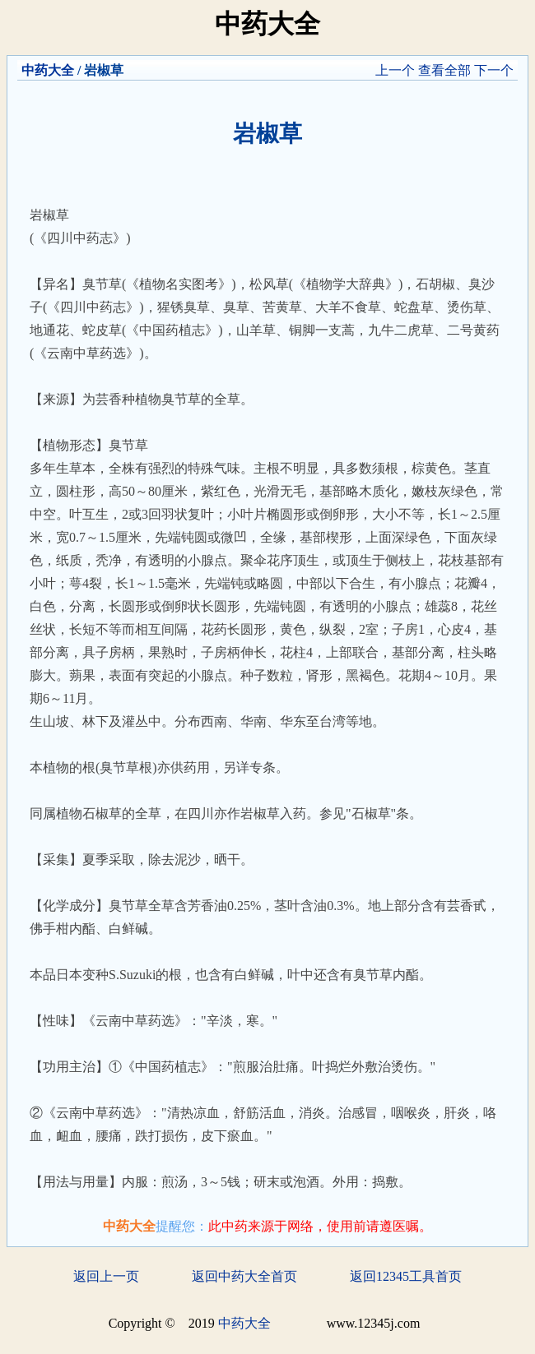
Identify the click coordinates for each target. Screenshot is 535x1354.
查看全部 (444, 70)
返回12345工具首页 (406, 1276)
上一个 (395, 70)
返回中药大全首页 (244, 1276)
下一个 (494, 70)
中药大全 (47, 70)
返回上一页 (106, 1276)
